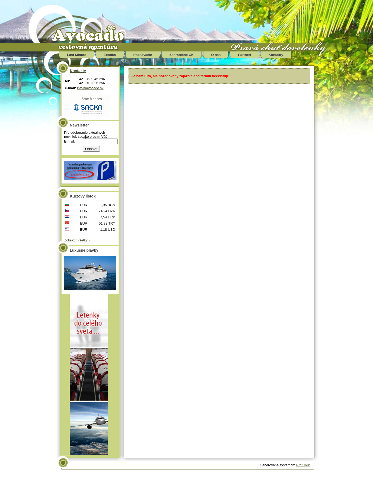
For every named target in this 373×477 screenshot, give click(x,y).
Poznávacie (142, 55)
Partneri (244, 55)
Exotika (110, 55)
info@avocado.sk (90, 88)
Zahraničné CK (181, 55)
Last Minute (76, 55)
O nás (216, 55)
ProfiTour (303, 465)
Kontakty (276, 55)
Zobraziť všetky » (77, 240)
